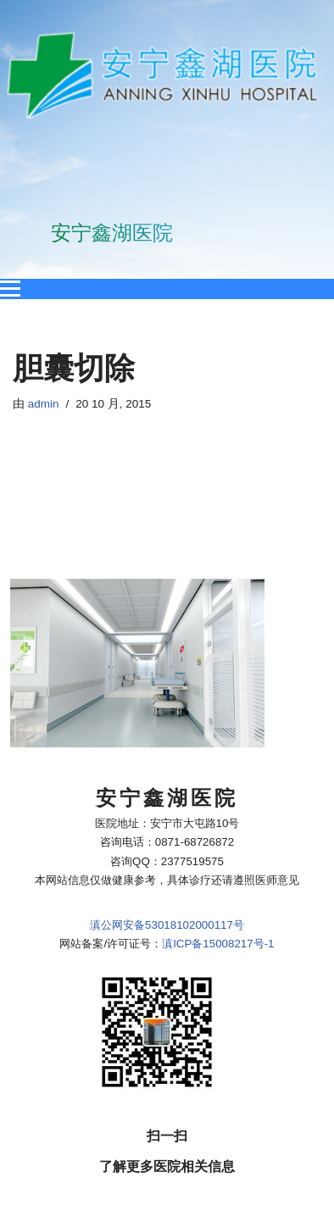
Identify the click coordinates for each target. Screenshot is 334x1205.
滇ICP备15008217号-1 (218, 717)
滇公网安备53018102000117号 (167, 697)
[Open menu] (10, 289)
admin (43, 403)
